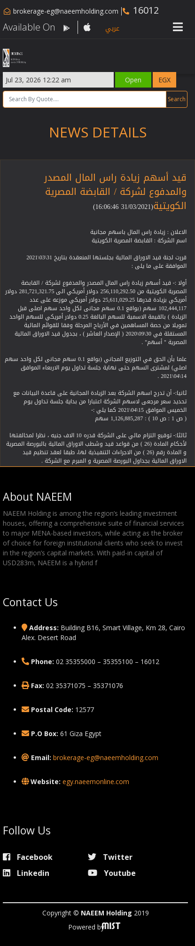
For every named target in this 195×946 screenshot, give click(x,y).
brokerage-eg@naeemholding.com (65, 11)
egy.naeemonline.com (95, 781)
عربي (112, 28)
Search (177, 99)
